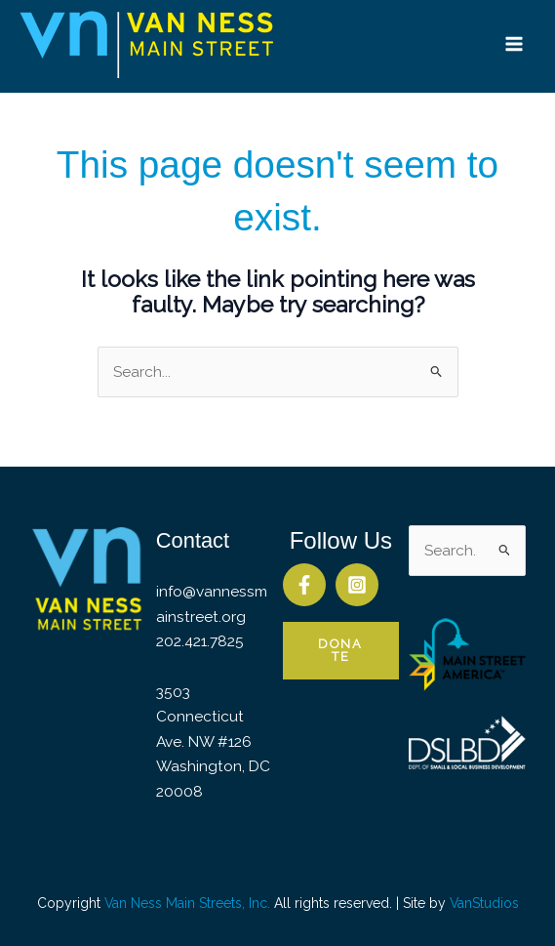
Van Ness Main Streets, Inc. (187, 903)
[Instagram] (357, 584)
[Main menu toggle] (514, 43)
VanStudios (484, 903)
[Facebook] (304, 584)
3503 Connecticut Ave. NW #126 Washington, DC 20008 (213, 741)
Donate (340, 650)
